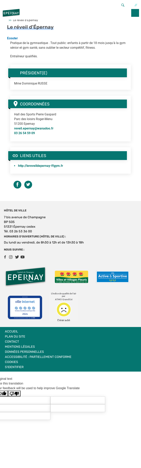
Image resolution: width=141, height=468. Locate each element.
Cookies (11, 362)
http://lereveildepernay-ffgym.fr (40, 166)
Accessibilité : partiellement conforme (38, 357)
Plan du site (15, 336)
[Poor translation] (14, 394)
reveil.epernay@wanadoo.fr (33, 128)
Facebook (5, 257)
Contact (12, 341)
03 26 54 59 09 (24, 133)
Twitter (28, 185)
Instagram (11, 257)
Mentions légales (20, 347)
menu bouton (135, 13)
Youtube (22, 257)
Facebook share (17, 185)
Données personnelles (24, 352)
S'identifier (14, 367)
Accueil (11, 331)
